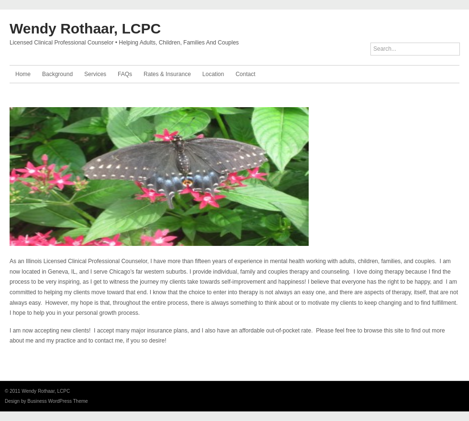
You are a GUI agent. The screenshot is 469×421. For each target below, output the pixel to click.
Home (23, 74)
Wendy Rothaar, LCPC (85, 28)
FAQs (125, 74)
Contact (245, 74)
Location (213, 74)
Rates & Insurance (167, 74)
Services (95, 74)
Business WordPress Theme (57, 401)
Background (57, 74)
